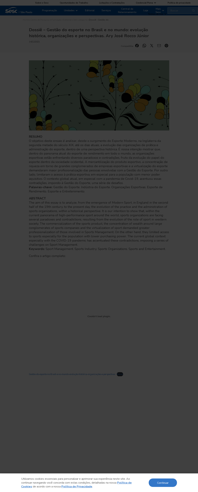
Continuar (163, 482)
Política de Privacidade (76, 486)
